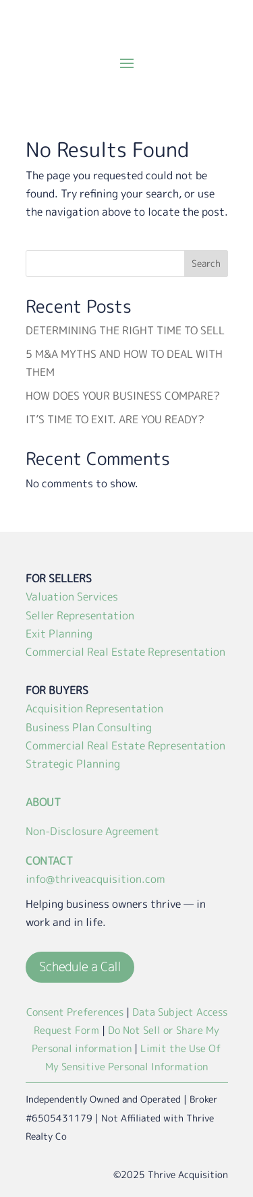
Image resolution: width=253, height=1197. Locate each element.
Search (206, 263)
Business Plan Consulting (89, 727)
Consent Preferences (74, 1012)
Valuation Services (72, 596)
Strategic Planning (73, 763)
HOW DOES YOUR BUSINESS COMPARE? (123, 395)
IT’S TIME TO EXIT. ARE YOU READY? (115, 419)
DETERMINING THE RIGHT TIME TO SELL (125, 330)
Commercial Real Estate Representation (125, 651)
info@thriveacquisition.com (95, 878)
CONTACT (49, 860)
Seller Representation (80, 615)
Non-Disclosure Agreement (92, 831)
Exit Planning (59, 633)
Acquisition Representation (94, 708)
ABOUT (43, 802)
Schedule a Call (80, 966)
